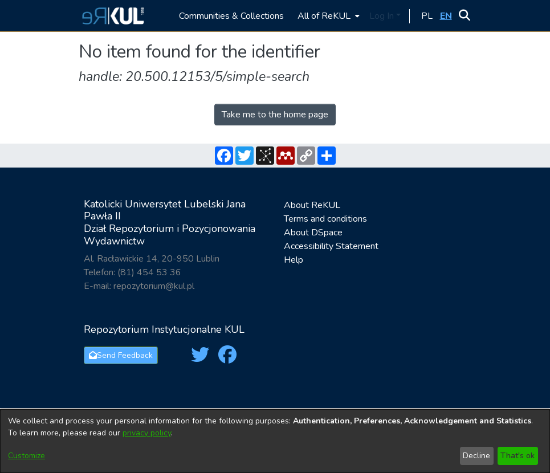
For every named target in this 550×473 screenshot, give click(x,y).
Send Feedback (121, 355)
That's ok (517, 455)
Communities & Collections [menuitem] (231, 16)
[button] (111, 15)
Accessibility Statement (331, 246)
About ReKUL (312, 205)
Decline (476, 455)
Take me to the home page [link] (275, 114)
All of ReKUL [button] (324, 16)
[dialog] (275, 441)
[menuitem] (327, 15)
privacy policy (147, 432)
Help (293, 260)
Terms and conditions (325, 219)
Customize (26, 455)
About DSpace (313, 232)
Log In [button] (382, 16)
